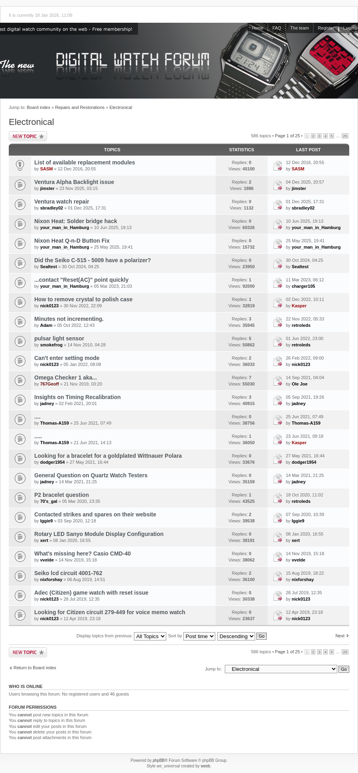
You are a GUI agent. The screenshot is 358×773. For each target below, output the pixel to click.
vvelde (47, 560)
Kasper (299, 305)
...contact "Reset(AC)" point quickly (81, 280)
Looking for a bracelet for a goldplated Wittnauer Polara (108, 456)
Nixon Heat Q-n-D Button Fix (72, 240)
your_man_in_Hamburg (64, 227)
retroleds (301, 325)
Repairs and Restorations (79, 107)
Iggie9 (46, 520)
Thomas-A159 (54, 423)
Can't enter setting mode (67, 358)
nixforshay (51, 579)
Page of (287, 135)
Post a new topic (28, 136)
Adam (46, 325)
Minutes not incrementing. (69, 319)
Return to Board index (35, 667)
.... (37, 416)
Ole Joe (300, 384)
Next (339, 635)
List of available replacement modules (84, 162)
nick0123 (49, 305)
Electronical (121, 107)
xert (44, 540)
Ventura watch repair (61, 201)
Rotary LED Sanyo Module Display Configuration (98, 534)
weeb (205, 766)
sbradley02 (51, 208)
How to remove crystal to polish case (83, 299)
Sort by (191, 635)
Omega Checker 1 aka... (65, 377)
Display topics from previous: (121, 635)
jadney (47, 403)
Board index (38, 107)
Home (257, 28)
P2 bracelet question (61, 495)
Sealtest (48, 266)
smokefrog (51, 344)
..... (38, 436)
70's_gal (48, 501)
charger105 (303, 286)
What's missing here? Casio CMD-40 (82, 553)
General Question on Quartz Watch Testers (91, 475)
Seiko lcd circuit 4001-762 (68, 573)
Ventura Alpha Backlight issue (74, 182)
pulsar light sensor (59, 338)
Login (348, 28)
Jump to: (213, 668)
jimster (47, 188)
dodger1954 (52, 462)
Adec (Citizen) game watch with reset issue (91, 592)
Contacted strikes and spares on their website (95, 514)
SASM (46, 168)
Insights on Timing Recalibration (77, 397)
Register (326, 28)
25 (345, 136)
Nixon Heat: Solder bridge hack (75, 221)
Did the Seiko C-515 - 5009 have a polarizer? (92, 260)
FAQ (276, 28)
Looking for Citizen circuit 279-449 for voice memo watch (109, 612)
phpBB (159, 760)
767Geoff (49, 384)
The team (299, 28)
